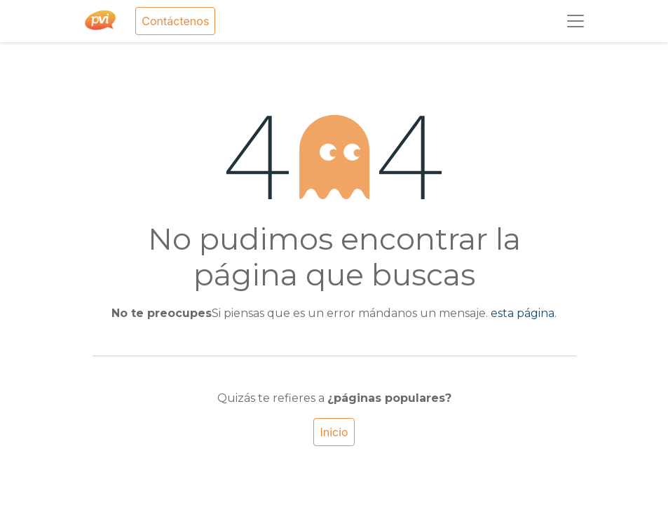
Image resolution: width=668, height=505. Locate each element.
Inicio (334, 432)
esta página (522, 313)
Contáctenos (175, 21)
